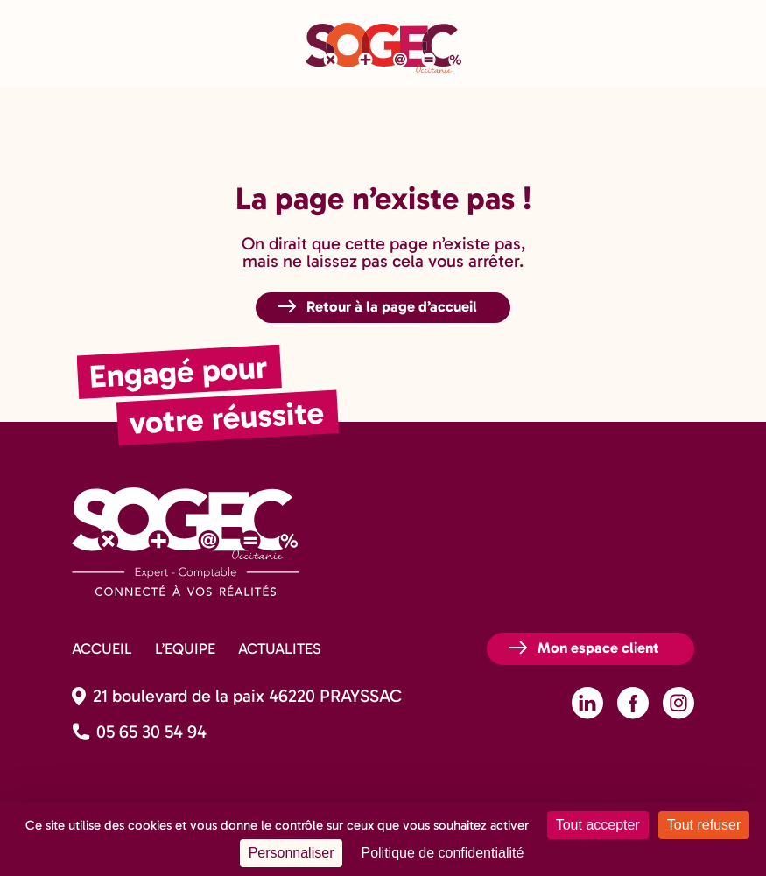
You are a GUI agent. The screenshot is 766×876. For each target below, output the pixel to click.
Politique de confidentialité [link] (442, 852)
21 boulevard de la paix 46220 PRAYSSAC (247, 696)
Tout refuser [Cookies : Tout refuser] (704, 824)
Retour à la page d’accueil (391, 306)
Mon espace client (598, 647)
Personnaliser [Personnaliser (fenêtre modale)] (291, 852)
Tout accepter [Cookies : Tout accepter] (598, 824)
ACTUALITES (279, 648)
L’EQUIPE (185, 648)
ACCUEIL (102, 648)
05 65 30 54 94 (151, 732)
